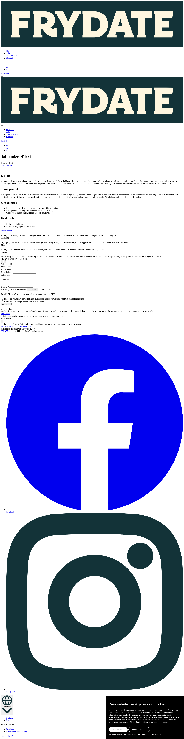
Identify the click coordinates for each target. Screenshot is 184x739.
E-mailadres (7, 272)
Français (9, 721)
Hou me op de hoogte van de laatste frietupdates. (24, 302)
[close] (2, 125)
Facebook (94, 424)
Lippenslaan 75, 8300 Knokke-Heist (16, 327)
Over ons (10, 51)
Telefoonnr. (6, 275)
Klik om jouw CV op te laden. (13, 290)
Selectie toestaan (139, 730)
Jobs (8, 53)
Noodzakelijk (115, 735)
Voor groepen (12, 56)
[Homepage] (92, 24)
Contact (9, 58)
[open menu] (2, 76)
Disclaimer (10, 730)
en (7, 67)
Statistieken (144, 735)
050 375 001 (6, 332)
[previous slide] (5, 261)
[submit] (2, 322)
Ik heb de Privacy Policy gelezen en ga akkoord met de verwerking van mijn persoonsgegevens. (44, 299)
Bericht (5, 288)
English (9, 719)
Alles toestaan (118, 730)
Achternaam (7, 269)
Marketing (157, 735)
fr (7, 69)
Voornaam (6, 266)
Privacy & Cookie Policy (16, 732)
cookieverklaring (161, 722)
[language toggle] (7, 705)
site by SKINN (7, 737)
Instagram (94, 604)
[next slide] (2, 261)
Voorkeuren (130, 735)
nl (7, 145)
